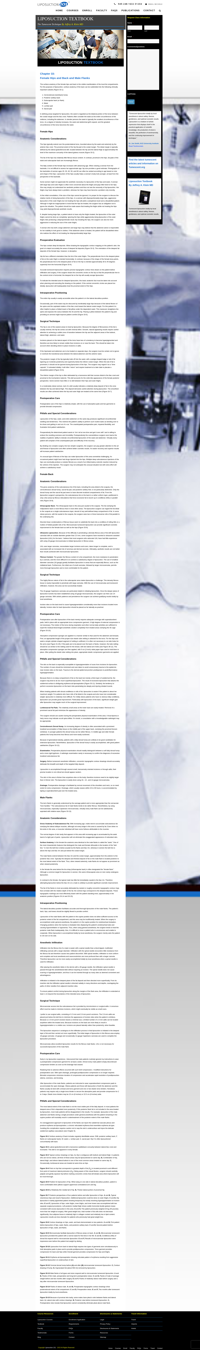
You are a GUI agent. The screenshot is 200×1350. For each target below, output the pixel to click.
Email (130, 36)
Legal (102, 1319)
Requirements (74, 1324)
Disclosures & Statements (109, 1328)
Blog (39, 1337)
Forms (71, 1332)
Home (110, 1348)
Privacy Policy (105, 1324)
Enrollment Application (77, 1319)
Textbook (41, 1324)
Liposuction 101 (50, 1347)
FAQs (71, 1328)
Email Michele (151, 4)
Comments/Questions (136, 46)
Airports (134, 1324)
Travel (133, 1319)
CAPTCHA (131, 94)
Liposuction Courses (45, 1319)
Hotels (133, 1328)
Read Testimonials (136, 144)
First (129, 30)
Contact (71, 1337)
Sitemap (103, 1337)
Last (145, 30)
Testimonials (42, 1332)
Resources (104, 1332)
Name (130, 23)
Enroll (125, 1348)
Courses (118, 1348)
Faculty (40, 1328)
